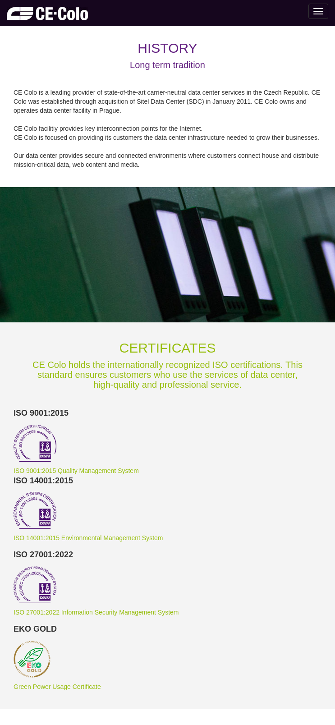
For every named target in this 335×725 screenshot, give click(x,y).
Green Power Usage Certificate (57, 686)
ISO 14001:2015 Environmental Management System (88, 537)
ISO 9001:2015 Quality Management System (76, 470)
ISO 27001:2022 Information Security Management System (96, 612)
